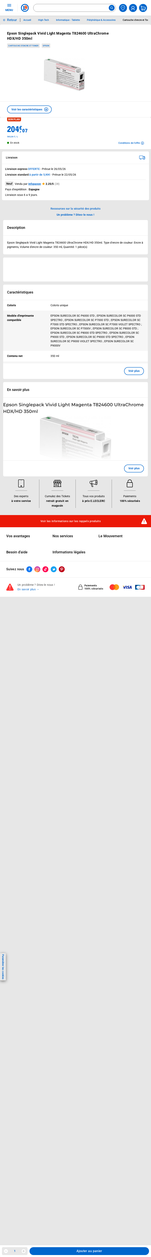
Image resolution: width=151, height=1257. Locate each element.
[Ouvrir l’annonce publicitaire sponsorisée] (75, 269)
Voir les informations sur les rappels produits (71, 521)
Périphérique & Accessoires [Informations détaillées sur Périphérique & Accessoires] (101, 20)
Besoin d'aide (17, 552)
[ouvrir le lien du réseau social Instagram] (37, 569)
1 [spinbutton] (15, 1250)
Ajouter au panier (89, 1251)
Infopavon (34, 183)
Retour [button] (12, 20)
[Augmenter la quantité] (24, 1251)
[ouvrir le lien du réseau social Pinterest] (62, 569)
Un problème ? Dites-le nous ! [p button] (75, 214)
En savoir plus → (28, 589)
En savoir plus (18, 390)
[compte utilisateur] (133, 8)
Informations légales (68, 552)
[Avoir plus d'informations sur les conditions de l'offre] (131, 143)
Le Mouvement (110, 536)
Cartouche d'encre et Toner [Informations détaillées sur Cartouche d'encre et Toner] (137, 20)
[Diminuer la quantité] (6, 1251)
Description (16, 228)
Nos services (62, 536)
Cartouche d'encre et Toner (23, 46)
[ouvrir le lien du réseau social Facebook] (29, 569)
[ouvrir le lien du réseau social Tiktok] (45, 569)
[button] (29, 109)
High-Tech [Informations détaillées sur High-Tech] (43, 20)
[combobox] (74, 8)
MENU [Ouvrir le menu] (9, 7)
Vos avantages (18, 536)
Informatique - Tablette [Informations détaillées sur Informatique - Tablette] (68, 20)
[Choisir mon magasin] (123, 8)
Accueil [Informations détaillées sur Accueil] (27, 20)
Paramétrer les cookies (3, 966)
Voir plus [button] (134, 370)
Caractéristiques (20, 292)
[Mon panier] (143, 8)
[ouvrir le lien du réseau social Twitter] (54, 569)
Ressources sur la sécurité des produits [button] (75, 208)
